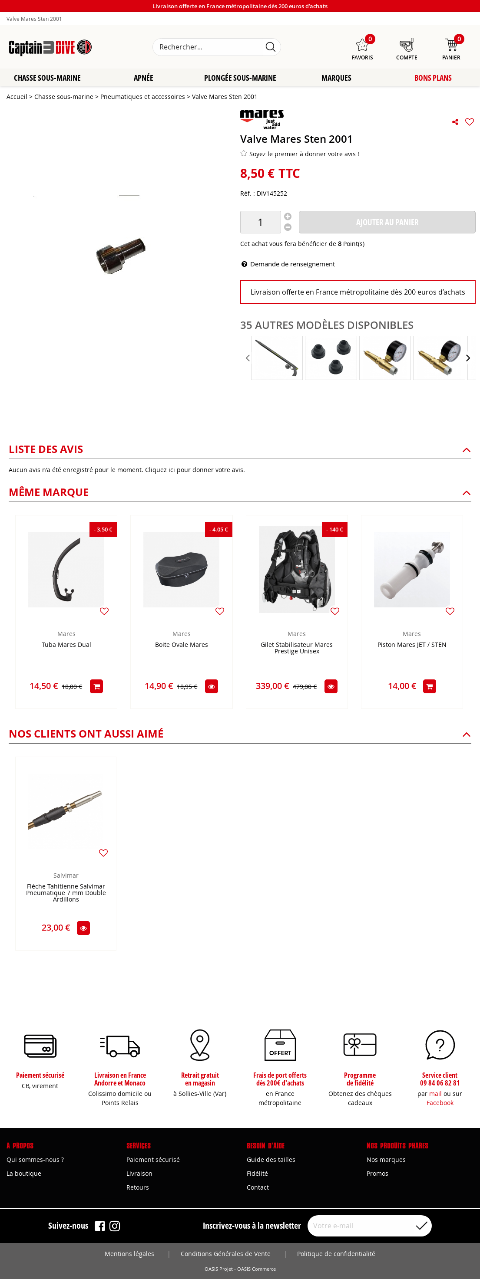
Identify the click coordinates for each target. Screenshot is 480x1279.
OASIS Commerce (256, 1269)
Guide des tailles (271, 1159)
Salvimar (66, 876)
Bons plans (433, 78)
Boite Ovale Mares (181, 645)
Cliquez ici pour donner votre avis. (195, 470)
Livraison (139, 1173)
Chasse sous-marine (47, 78)
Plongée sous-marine (240, 78)
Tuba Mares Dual (66, 645)
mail (435, 1093)
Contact (258, 1187)
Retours (137, 1187)
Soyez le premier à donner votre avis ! (299, 154)
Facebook (440, 1103)
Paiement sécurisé (153, 1159)
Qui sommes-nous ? (35, 1159)
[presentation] (249, 358)
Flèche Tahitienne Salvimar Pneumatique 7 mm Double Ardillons (66, 893)
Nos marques (386, 1159)
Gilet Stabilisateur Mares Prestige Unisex (297, 649)
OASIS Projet (219, 1269)
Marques (336, 78)
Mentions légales (129, 1253)
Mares (66, 634)
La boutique (24, 1173)
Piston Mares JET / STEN (412, 645)
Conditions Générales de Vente (226, 1253)
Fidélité (257, 1173)
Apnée (143, 78)
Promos (377, 1173)
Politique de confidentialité (336, 1253)
